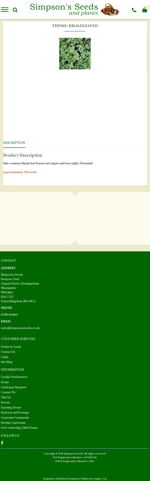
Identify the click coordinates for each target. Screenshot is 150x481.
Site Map (7, 362)
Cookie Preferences (14, 377)
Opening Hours (11, 408)
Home (5, 382)
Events (5, 402)
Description (14, 143)
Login (4, 357)
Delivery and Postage (15, 413)
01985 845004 (9, 315)
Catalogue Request (13, 387)
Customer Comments (15, 418)
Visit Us (6, 397)
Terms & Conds (11, 347)
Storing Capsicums (13, 423)
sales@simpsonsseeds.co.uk (20, 328)
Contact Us (8, 352)
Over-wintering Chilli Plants (19, 428)
